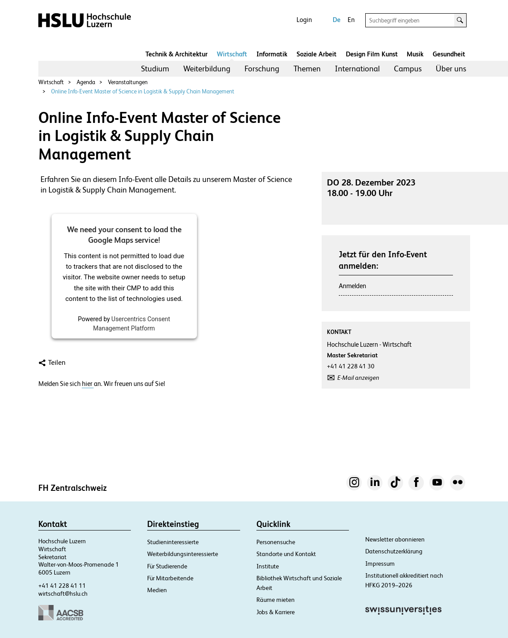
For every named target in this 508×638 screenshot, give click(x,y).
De (337, 19)
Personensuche (275, 541)
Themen (307, 68)
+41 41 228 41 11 (62, 585)
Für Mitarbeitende (170, 578)
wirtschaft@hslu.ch (63, 593)
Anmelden (352, 285)
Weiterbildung (206, 68)
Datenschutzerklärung (394, 551)
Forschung (262, 68)
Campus (408, 68)
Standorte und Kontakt (286, 553)
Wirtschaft (232, 54)
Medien (157, 589)
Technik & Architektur (176, 54)
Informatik (271, 54)
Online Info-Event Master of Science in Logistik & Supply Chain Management (142, 91)
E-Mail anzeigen (358, 377)
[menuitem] (155, 69)
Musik (415, 54)
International (357, 68)
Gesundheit (449, 54)
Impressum (380, 563)
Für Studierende (167, 566)
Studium (155, 68)
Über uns (451, 68)
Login (304, 19)
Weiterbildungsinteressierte (182, 553)
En (351, 19)
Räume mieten (275, 599)
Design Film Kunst (372, 54)
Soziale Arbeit (317, 54)
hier (88, 383)
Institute (267, 566)
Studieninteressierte (173, 541)
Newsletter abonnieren (395, 539)
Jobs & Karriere (275, 612)
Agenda (86, 82)
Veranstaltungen (128, 82)
